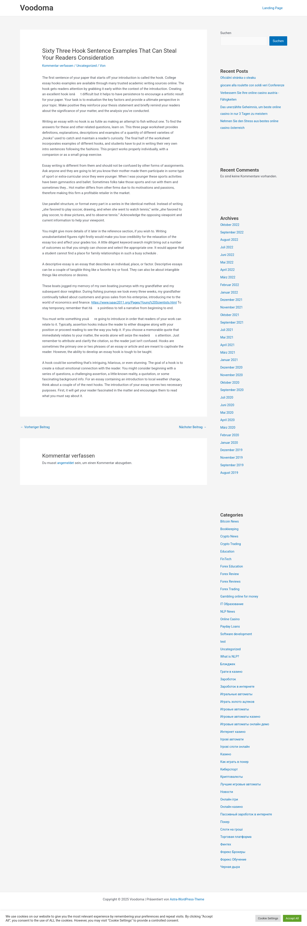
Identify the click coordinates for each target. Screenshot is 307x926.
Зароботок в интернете (238, 694)
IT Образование (232, 611)
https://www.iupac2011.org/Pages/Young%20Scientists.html (136, 302)
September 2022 (232, 239)
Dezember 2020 (232, 375)
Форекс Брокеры (233, 859)
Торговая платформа (236, 844)
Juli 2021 (227, 337)
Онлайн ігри (229, 806)
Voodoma (36, 7)
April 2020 (228, 427)
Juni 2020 (227, 412)
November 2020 (232, 382)
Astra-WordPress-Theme (187, 906)
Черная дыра (230, 874)
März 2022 (228, 284)
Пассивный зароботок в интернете (247, 821)
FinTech (226, 566)
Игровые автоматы (235, 716)
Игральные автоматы (237, 701)
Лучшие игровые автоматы (241, 791)
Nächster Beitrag (191, 427)
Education (227, 559)
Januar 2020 (229, 450)
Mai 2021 (227, 344)
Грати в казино (232, 679)
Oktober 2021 (230, 322)
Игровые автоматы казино (241, 724)
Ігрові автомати (232, 746)
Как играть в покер (235, 769)
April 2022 (228, 277)
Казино (226, 761)
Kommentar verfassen (58, 66)
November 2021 (232, 314)
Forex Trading (230, 596)
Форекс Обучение (234, 867)
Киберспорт (229, 776)
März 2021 (228, 360)
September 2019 (232, 472)
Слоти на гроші (232, 837)
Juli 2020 (227, 405)
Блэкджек (228, 671)
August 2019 (229, 480)
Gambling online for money (240, 604)
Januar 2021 (229, 367)
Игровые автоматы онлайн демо (246, 731)
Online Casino (230, 626)
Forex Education (232, 573)
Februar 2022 (230, 292)
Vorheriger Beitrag (35, 427)
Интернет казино (233, 739)
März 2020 (228, 435)
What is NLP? (230, 664)
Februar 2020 (230, 442)
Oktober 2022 (230, 232)
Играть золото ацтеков (238, 709)
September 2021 (232, 330)
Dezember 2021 (232, 307)
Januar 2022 (229, 300)
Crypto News (229, 543)
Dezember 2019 (232, 457)
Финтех (226, 851)
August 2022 (229, 247)
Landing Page (274, 8)
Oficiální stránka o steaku (239, 78)
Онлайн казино (232, 814)
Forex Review (230, 581)
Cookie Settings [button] (268, 918)
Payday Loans (230, 634)
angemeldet (66, 463)
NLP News (228, 619)
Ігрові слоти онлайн (235, 754)
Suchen (226, 33)
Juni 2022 (227, 262)
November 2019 (232, 465)
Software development (237, 641)
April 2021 (228, 352)
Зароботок (228, 686)
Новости (227, 799)
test (223, 649)
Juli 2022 (227, 254)
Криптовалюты (232, 784)
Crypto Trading (231, 551)
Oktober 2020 (230, 390)
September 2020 (232, 397)
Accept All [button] (292, 918)
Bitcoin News (230, 529)
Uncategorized (89, 66)
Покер (225, 829)
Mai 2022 (227, 269)
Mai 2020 (227, 420)
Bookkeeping (230, 536)
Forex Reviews (231, 589)
